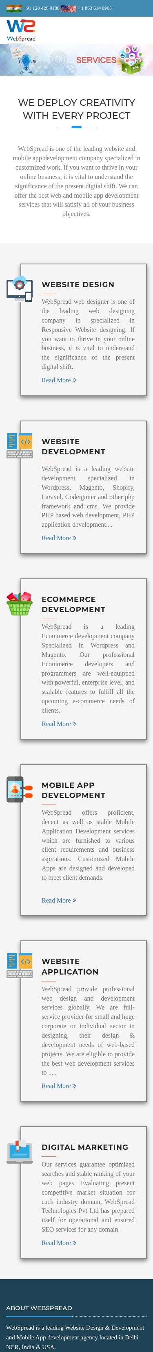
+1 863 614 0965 (94, 8)
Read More (59, 380)
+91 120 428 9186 (41, 8)
